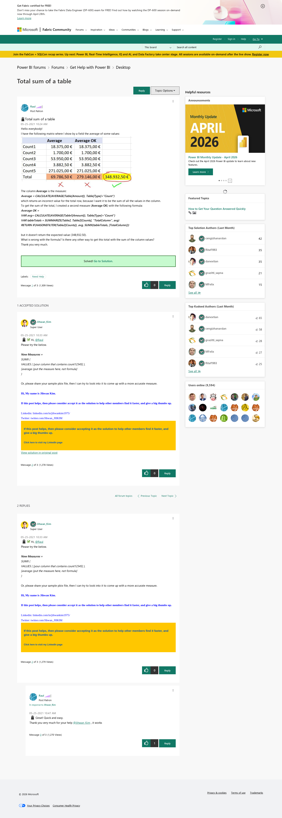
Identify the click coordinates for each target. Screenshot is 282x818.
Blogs (146, 29)
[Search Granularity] (158, 47)
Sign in (231, 38)
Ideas (112, 29)
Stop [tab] (230, 181)
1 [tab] (219, 180)
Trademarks (256, 792)
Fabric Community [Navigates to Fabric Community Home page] (57, 29)
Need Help (38, 276)
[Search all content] (219, 47)
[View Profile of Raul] (33, 106)
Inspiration (96, 29)
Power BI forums (31, 67)
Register (217, 38)
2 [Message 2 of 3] (32, 464)
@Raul (39, 340)
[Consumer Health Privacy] (66, 805)
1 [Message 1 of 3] (32, 285)
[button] (141, 90)
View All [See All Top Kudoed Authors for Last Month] (194, 371)
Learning (160, 29)
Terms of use (238, 792)
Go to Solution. (103, 261)
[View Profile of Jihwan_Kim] (44, 322)
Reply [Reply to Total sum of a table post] (167, 285)
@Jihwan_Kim (81, 723)
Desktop (123, 67)
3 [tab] (224, 180)
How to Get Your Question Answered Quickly (217, 209)
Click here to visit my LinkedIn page (43, 442)
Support (176, 29)
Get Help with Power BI (90, 67)
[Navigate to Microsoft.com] (27, 29)
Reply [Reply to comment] (167, 473)
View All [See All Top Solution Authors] (194, 292)
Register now (260, 54)
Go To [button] (256, 39)
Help (243, 38)
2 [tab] (221, 180)
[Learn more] (200, 171)
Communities (129, 29)
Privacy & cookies (217, 792)
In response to (42, 704)
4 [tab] (226, 180)
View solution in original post (39, 452)
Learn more (24, 18)
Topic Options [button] (164, 90)
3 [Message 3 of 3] (40, 734)
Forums (80, 29)
